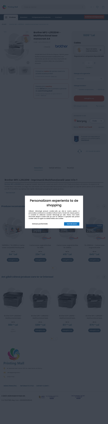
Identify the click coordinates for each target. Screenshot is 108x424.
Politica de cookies (57, 219)
